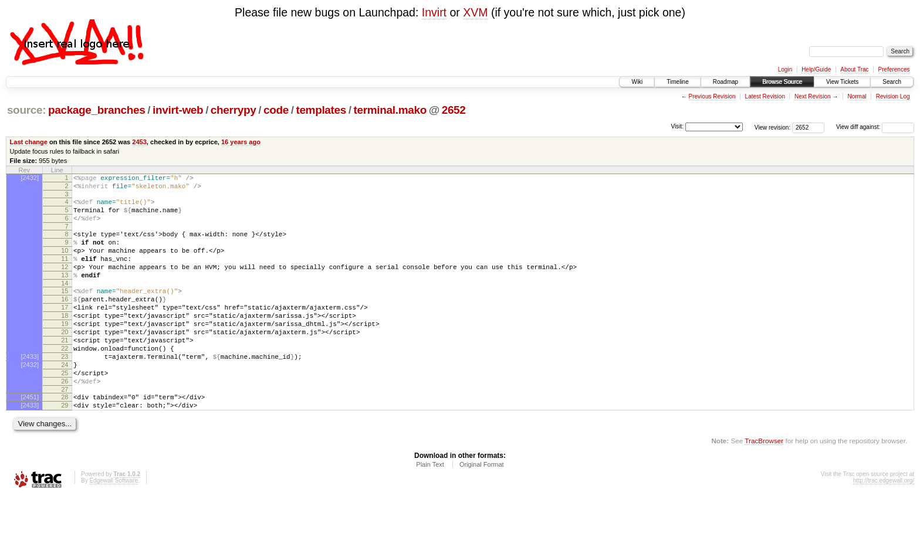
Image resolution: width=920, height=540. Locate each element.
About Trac (854, 69)
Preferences (894, 69)
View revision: (773, 127)
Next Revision (812, 96)
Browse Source (782, 82)
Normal (856, 96)
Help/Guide (816, 69)
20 (64, 360)
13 (64, 292)
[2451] (30, 437)
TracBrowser (764, 484)
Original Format (481, 508)
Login (785, 69)
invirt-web (178, 110)
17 (64, 330)
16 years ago (241, 141)
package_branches (97, 110)
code (276, 110)
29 (64, 447)
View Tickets (842, 82)
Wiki (636, 82)
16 (64, 320)
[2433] (30, 389)
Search (891, 82)
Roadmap (725, 82)
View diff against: (875, 127)
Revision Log (893, 96)
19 (64, 350)
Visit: (677, 126)
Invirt (434, 12)
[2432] (30, 177)
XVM (475, 12)
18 (64, 340)
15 (64, 310)
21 (64, 369)
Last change (29, 141)
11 (64, 272)
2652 (454, 110)
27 (64, 429)
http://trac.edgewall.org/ (883, 524)
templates (321, 110)
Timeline (677, 82)
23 (64, 389)
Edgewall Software (113, 524)
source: (26, 110)
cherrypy (233, 110)
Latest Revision (765, 96)
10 (64, 262)
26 (64, 419)
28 (64, 437)
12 (64, 282)
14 (64, 302)
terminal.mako (390, 110)
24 (64, 399)
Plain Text (430, 508)
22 (64, 379)
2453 (139, 141)
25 (64, 409)
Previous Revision (712, 96)
